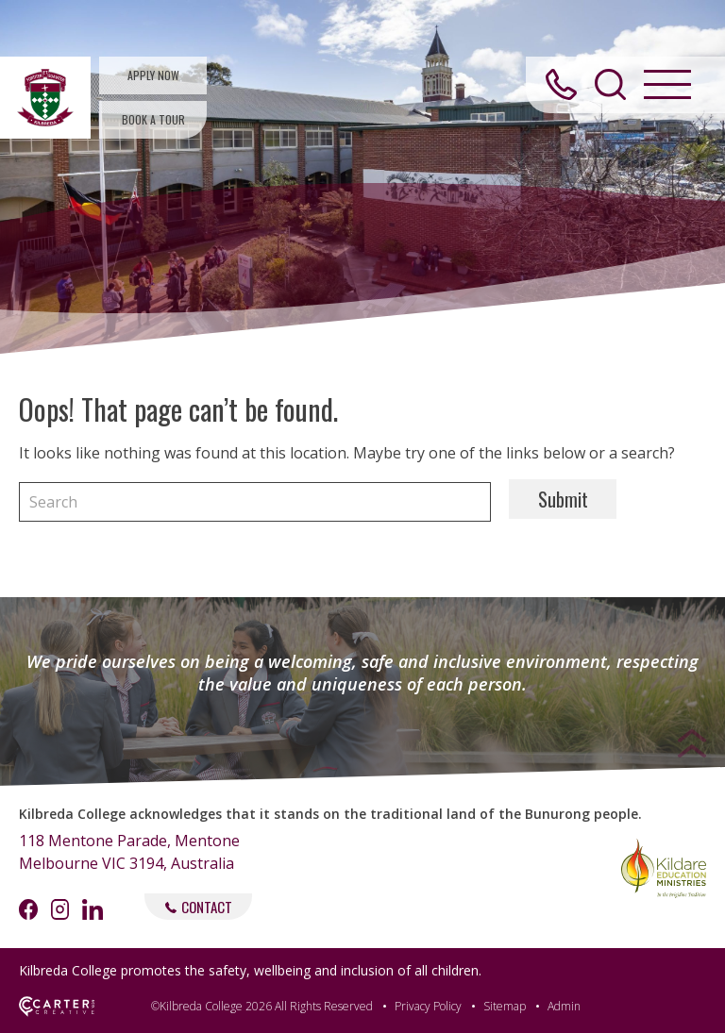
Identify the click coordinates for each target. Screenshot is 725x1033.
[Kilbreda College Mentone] (45, 98)
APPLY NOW (153, 75)
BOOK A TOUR (153, 119)
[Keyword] (255, 502)
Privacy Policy (428, 1006)
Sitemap (504, 1006)
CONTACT (198, 906)
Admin (564, 1006)
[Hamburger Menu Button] (667, 84)
